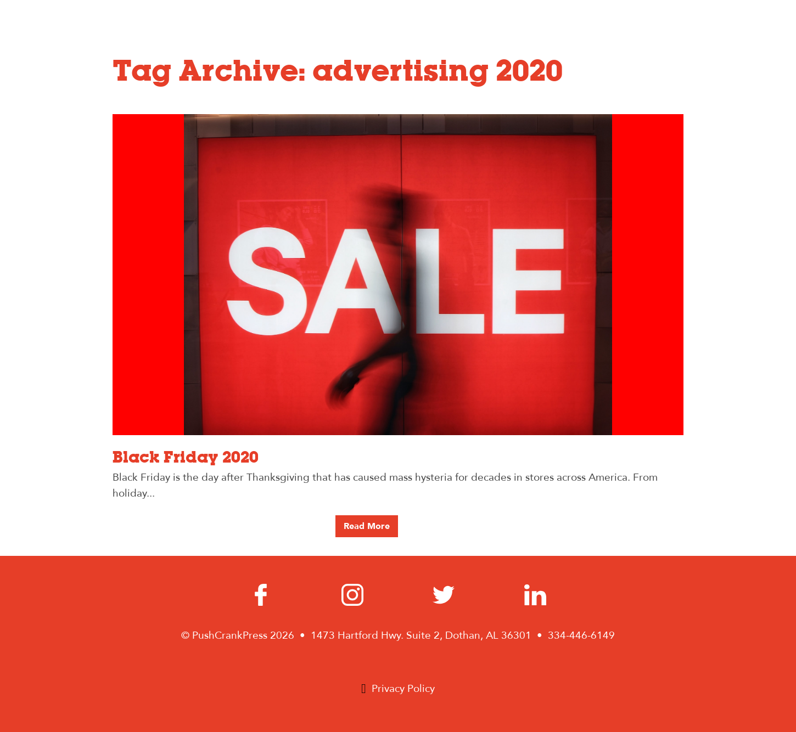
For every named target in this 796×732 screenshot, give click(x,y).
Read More (367, 526)
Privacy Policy (403, 689)
